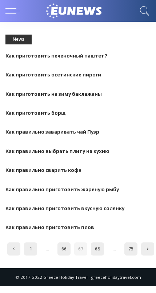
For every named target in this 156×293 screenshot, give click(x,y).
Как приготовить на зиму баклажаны (53, 94)
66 (64, 249)
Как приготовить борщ (35, 113)
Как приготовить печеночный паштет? (56, 56)
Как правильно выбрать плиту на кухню (57, 151)
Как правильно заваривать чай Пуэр (52, 132)
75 (130, 249)
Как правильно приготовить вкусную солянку (64, 208)
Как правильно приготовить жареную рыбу (62, 189)
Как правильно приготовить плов (49, 227)
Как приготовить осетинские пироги (53, 75)
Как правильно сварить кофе (43, 170)
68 (97, 249)
